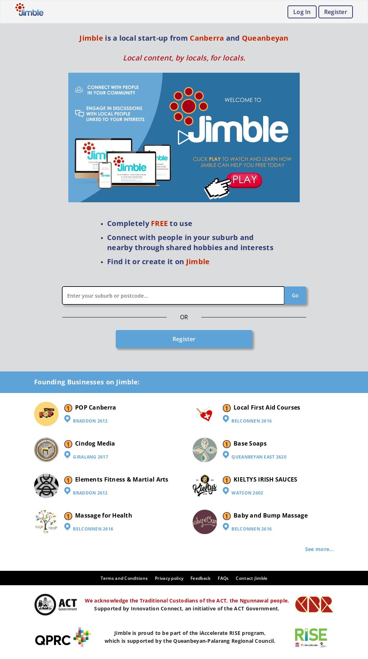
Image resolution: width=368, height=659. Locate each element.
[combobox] (184, 295)
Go (295, 295)
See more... (319, 549)
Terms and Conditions (124, 578)
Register (335, 12)
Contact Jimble (251, 578)
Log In (302, 12)
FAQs (223, 578)
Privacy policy (169, 578)
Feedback (200, 578)
